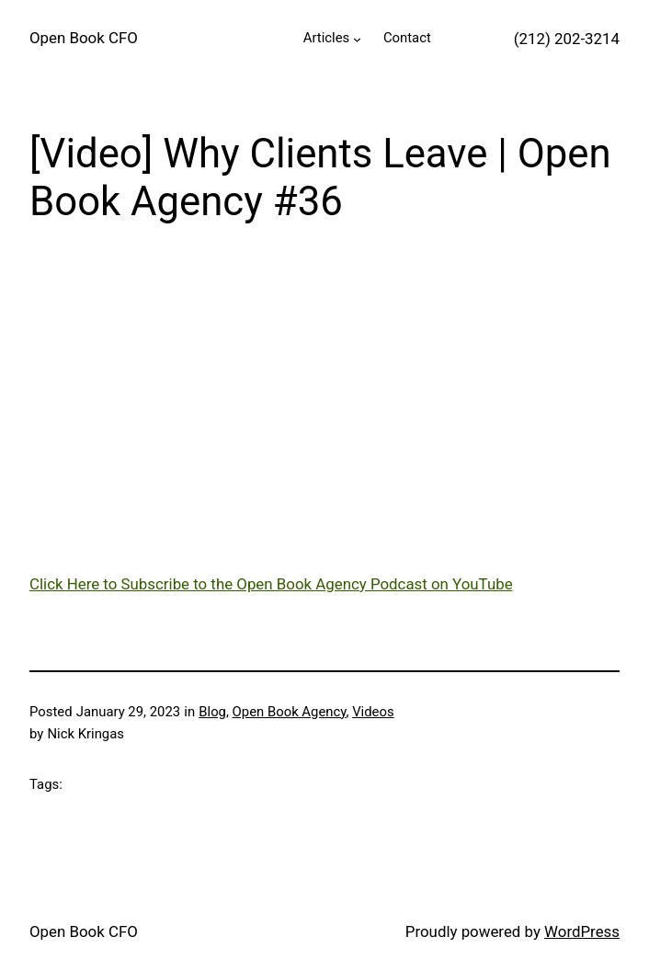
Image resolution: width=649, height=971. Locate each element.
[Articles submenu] (357, 39)
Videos (372, 711)
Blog (212, 711)
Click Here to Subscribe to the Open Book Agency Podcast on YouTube (271, 584)
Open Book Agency (290, 711)
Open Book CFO (83, 38)
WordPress (582, 931)
